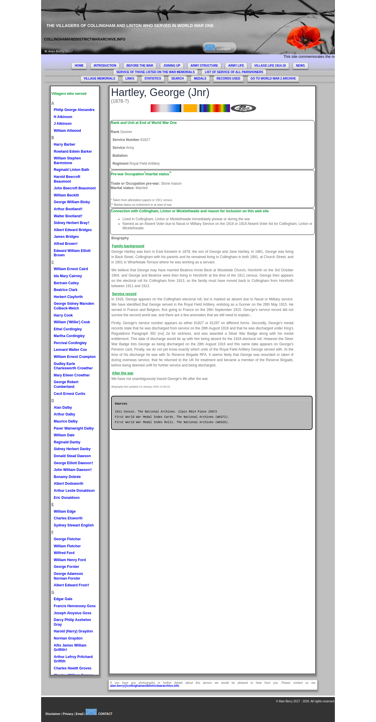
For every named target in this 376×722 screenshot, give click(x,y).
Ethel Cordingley (68, 329)
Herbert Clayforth (68, 297)
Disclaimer (53, 714)
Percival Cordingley (70, 343)
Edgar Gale (63, 599)
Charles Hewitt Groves (72, 668)
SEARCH (177, 78)
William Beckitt (66, 195)
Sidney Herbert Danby (72, 449)
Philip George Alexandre (74, 110)
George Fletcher (67, 539)
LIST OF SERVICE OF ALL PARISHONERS (234, 72)
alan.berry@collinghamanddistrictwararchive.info (144, 685)
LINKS (129, 78)
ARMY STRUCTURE (204, 65)
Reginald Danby (67, 442)
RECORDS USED (228, 78)
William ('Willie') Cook (72, 322)
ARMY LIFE (236, 65)
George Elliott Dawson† (73, 463)
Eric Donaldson (67, 498)
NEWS (300, 65)
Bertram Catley (66, 283)
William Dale (64, 435)
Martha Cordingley (69, 336)
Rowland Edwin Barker (73, 151)
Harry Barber (64, 144)
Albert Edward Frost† (71, 585)
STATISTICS (153, 78)
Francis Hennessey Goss (75, 606)
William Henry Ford (70, 560)
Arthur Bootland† (68, 209)
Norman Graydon (68, 638)
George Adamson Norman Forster (68, 576)
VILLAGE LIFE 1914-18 (270, 65)
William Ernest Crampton (75, 357)
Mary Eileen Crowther (72, 375)
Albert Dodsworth (68, 484)
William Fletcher (67, 546)
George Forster (66, 567)
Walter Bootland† (68, 216)
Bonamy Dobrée (67, 477)
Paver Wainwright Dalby (74, 428)
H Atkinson (63, 117)
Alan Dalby (63, 407)
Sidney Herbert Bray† (72, 223)
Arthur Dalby (64, 414)
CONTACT (218, 49)
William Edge (65, 511)
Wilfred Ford (64, 553)
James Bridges (66, 237)
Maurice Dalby (66, 421)
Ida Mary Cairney (68, 276)
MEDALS (200, 78)
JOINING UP (171, 65)
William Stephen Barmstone (67, 160)
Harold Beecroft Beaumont (67, 179)
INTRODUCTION (105, 65)
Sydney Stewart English (74, 525)
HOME (79, 65)
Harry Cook (63, 315)
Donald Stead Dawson (72, 456)
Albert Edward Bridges (73, 230)
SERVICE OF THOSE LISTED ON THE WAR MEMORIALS (155, 72)
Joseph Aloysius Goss (72, 613)
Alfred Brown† (66, 244)
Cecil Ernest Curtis (69, 394)
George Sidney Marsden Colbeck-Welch (74, 306)
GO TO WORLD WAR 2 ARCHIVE (273, 78)
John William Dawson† (73, 470)
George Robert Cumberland (66, 384)
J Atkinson (63, 124)
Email (80, 714)
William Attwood (67, 131)
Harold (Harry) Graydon (73, 631)
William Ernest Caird (71, 269)
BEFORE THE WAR (140, 65)
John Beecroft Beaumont (75, 188)
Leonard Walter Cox (70, 350)
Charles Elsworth (68, 518)
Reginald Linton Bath (71, 170)
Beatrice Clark (66, 290)
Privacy (68, 714)
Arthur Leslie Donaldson (74, 491)
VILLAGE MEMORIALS (99, 78)
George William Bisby (72, 202)
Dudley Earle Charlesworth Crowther (73, 366)
